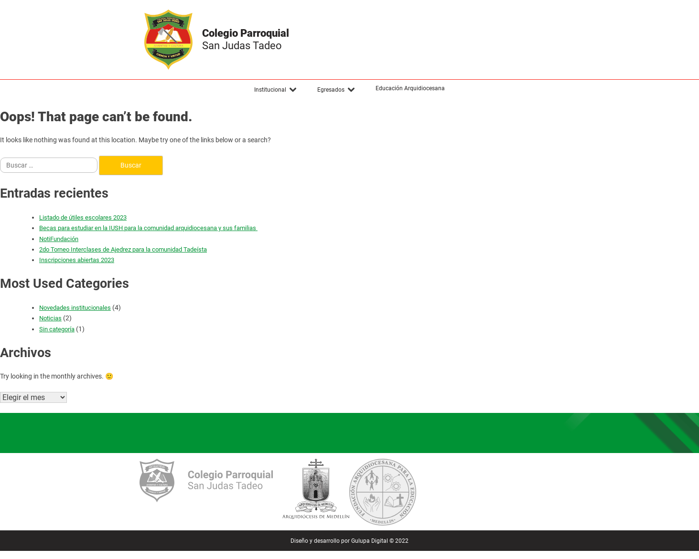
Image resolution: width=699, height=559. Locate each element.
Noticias (50, 318)
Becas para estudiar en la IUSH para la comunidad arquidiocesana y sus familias (148, 228)
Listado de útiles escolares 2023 (83, 217)
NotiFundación (58, 239)
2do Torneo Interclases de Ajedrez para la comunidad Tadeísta (123, 249)
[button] (275, 90)
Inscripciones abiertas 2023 (76, 260)
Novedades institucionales (75, 307)
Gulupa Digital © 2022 (380, 541)
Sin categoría (57, 329)
